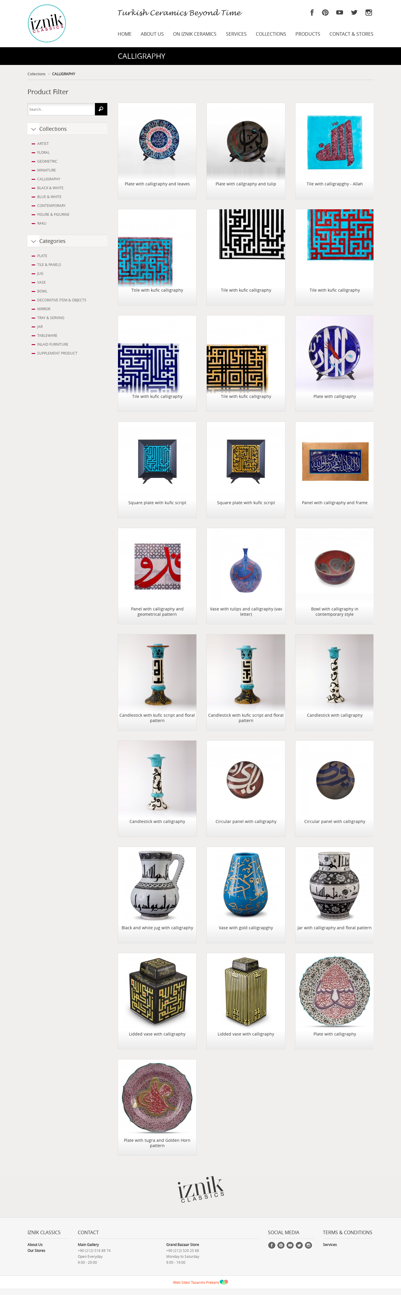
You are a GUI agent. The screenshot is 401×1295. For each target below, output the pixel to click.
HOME (125, 34)
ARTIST (43, 143)
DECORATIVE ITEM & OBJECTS (61, 300)
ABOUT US (152, 34)
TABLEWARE (47, 335)
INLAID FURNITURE (52, 344)
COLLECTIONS (271, 34)
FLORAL (43, 152)
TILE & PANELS (49, 264)
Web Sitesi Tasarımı (189, 1282)
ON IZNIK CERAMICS (194, 34)
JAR (40, 326)
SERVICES (236, 34)
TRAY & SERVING (50, 317)
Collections (37, 73)
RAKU (41, 223)
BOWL (42, 291)
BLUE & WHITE (49, 196)
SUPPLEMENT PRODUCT (57, 353)
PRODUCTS (307, 34)
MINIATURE (46, 170)
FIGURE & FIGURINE (53, 214)
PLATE (42, 255)
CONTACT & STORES (351, 34)
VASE (41, 282)
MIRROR (43, 308)
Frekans (212, 1282)
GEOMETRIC (47, 161)
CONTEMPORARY (51, 205)
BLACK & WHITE (50, 187)
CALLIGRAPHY (63, 73)
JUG (40, 273)
